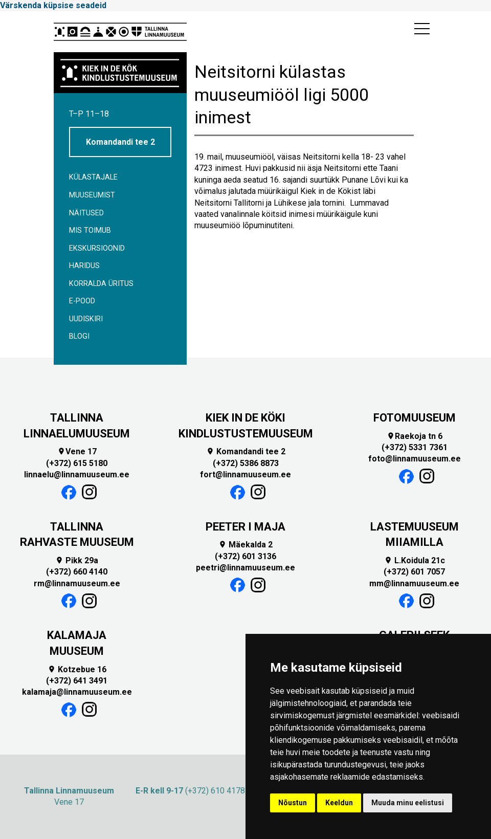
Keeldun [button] (339, 803)
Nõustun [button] (292, 803)
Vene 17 (77, 451)
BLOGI (79, 336)
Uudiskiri (86, 319)
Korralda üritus (101, 283)
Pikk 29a (76, 560)
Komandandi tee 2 (120, 142)
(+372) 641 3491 (76, 681)
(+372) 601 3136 (245, 556)
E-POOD (82, 301)
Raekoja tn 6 (414, 436)
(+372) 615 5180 (76, 463)
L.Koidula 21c (414, 560)
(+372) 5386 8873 (246, 463)
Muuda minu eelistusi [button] (407, 803)
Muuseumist (92, 195)
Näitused (86, 213)
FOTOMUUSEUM (414, 417)
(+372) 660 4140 (76, 572)
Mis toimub (90, 230)
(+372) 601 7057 (414, 572)
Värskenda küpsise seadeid (53, 5)
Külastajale (93, 177)
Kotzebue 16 (77, 669)
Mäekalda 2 (245, 544)
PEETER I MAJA (245, 526)
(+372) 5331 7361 (415, 447)
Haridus (84, 265)
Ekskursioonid (97, 248)
